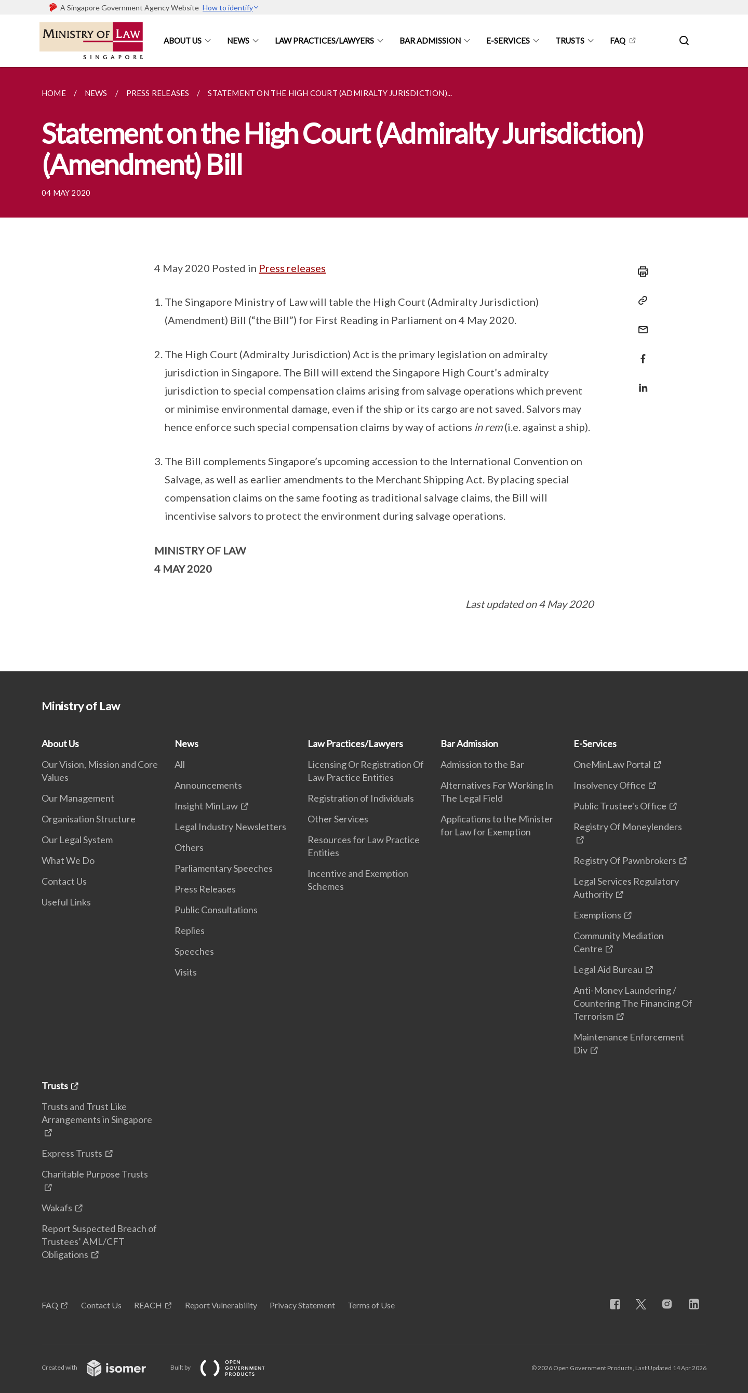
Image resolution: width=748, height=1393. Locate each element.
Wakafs (57, 1207)
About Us (183, 40)
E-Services (508, 40)
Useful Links (66, 902)
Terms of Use (371, 1305)
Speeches (194, 951)
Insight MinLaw (206, 806)
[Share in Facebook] (640, 352)
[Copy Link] (640, 300)
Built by (226, 1367)
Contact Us (64, 881)
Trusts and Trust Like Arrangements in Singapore (97, 1113)
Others (189, 847)
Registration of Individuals (361, 798)
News (238, 40)
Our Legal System (77, 839)
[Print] (640, 271)
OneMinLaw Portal (612, 764)
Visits (186, 972)
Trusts (569, 40)
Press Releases (205, 889)
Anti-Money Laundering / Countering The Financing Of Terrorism (632, 1003)
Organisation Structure (89, 818)
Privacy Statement (302, 1305)
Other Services (338, 818)
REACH (148, 1305)
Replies (190, 930)
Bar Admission (430, 40)
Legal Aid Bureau (608, 969)
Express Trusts (72, 1153)
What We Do (68, 860)
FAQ (617, 40)
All (180, 764)
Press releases (292, 268)
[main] (374, 369)
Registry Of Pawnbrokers (624, 860)
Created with (102, 1367)
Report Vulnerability (221, 1305)
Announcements (208, 785)
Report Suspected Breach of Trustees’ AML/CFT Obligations (99, 1241)
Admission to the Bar (482, 764)
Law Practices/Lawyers (324, 40)
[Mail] (640, 323)
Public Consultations (216, 909)
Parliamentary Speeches (224, 868)
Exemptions (597, 915)
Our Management (78, 798)
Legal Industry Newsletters (230, 826)
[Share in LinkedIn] (640, 381)
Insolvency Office (609, 785)
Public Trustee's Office (619, 806)
